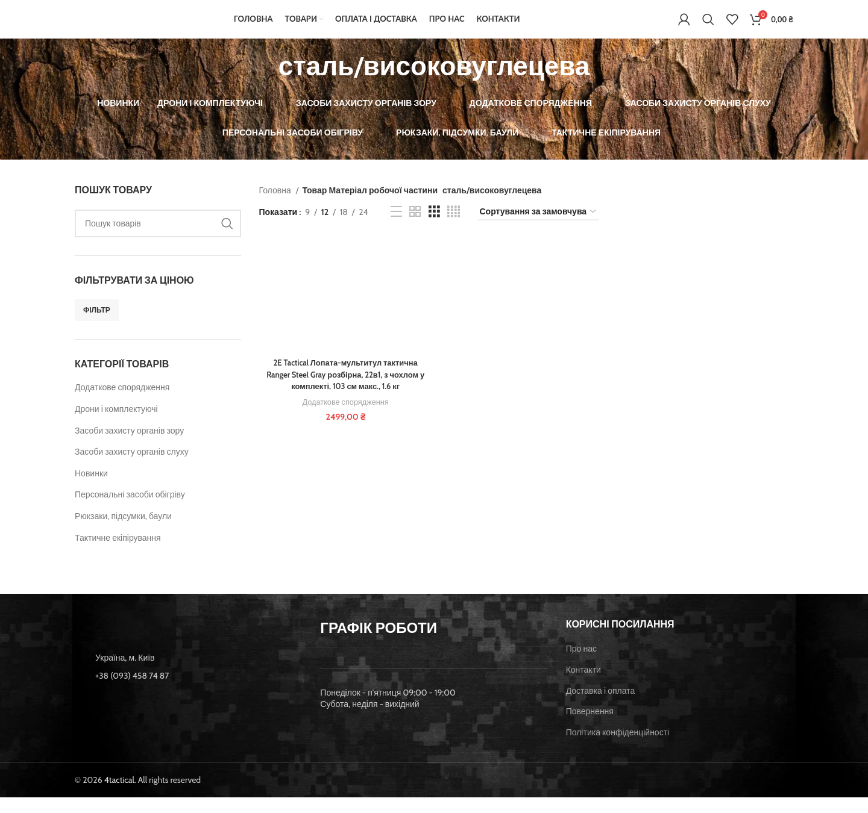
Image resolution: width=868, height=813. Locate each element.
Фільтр (96, 325)
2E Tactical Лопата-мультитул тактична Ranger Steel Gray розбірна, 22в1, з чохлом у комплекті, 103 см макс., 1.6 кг (344, 391)
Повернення (590, 726)
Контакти (583, 685)
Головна (276, 206)
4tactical (119, 796)
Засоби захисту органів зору (129, 446)
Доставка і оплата (600, 706)
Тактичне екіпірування (118, 553)
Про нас (581, 664)
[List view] (396, 227)
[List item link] (188, 691)
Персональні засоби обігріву (130, 510)
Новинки (91, 489)
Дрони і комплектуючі (116, 424)
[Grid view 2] (415, 227)
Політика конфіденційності (618, 748)
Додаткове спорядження (122, 403)
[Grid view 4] (453, 227)
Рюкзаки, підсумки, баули (123, 531)
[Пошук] (708, 27)
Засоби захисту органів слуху (132, 467)
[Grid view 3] (434, 227)
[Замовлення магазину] (538, 228)
